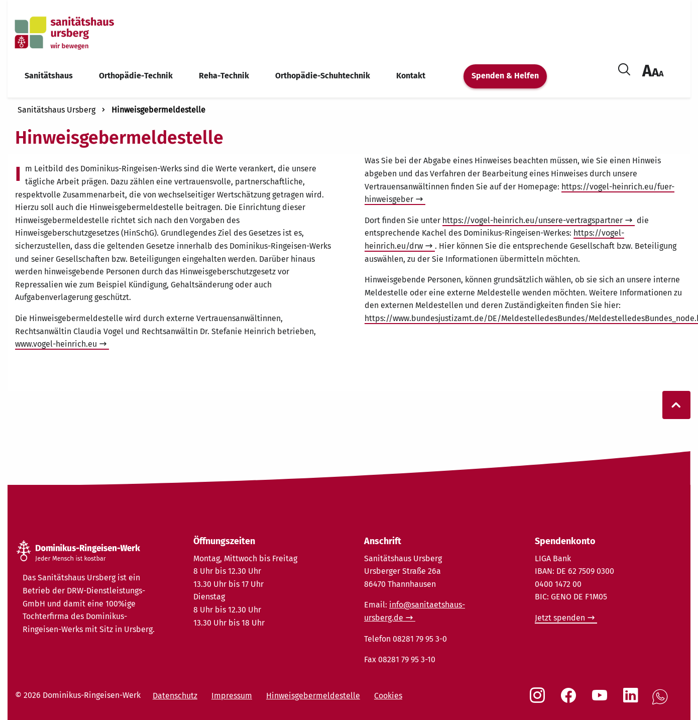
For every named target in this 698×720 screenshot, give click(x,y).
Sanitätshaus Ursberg (56, 110)
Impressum (231, 695)
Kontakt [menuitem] (410, 75)
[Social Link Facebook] (570, 700)
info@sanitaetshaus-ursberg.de (414, 611)
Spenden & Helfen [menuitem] (505, 75)
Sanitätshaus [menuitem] (49, 75)
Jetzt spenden (560, 618)
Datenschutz (175, 695)
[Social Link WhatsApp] (662, 702)
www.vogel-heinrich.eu (56, 344)
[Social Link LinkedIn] (633, 700)
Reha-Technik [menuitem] (224, 75)
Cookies (388, 695)
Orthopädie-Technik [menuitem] (136, 75)
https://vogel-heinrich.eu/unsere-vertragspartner (532, 220)
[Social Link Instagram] (539, 700)
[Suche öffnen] (624, 67)
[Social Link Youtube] (602, 700)
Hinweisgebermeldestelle (158, 110)
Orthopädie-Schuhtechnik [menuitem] (322, 75)
